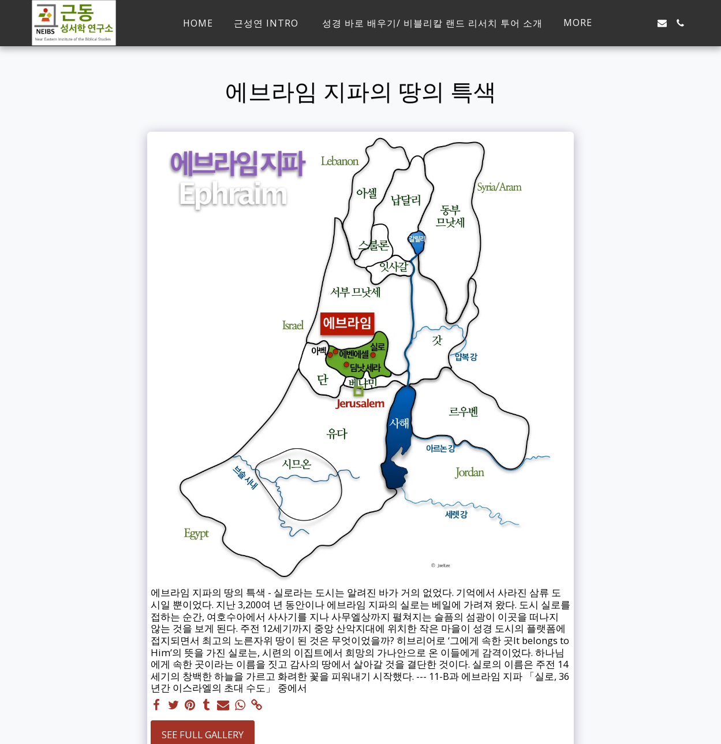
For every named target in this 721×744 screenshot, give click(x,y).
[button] (643, 23)
